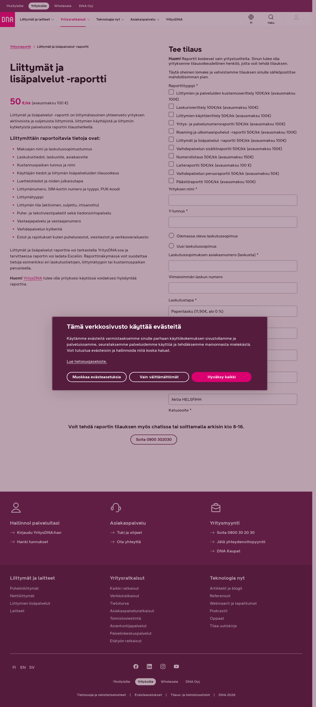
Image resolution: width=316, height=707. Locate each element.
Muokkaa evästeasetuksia (96, 377)
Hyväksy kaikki (222, 377)
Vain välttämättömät (159, 377)
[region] (160, 353)
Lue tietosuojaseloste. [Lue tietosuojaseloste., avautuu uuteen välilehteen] (87, 361)
